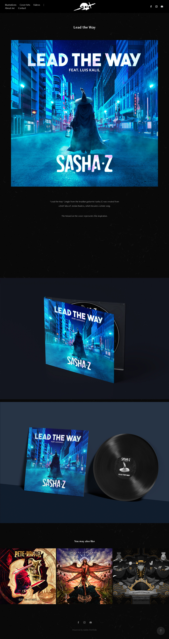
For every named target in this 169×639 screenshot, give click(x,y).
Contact (22, 8)
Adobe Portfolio (90, 629)
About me (10, 8)
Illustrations (10, 4)
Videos (36, 4)
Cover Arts (25, 4)
